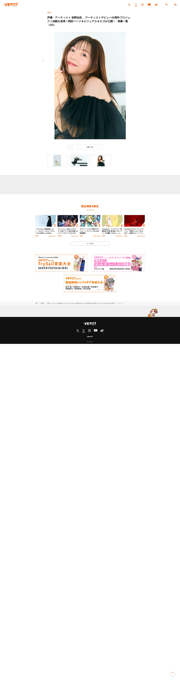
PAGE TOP (172, 672)
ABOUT (90, 336)
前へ (43, 61)
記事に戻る (90, 147)
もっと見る (90, 243)
